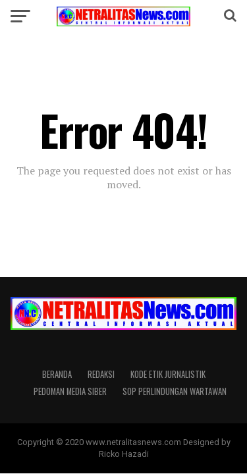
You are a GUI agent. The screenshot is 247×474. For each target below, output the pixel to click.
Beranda (57, 374)
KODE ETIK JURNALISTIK (168, 374)
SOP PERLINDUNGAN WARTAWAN (175, 391)
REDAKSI (101, 374)
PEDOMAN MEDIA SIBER (70, 391)
